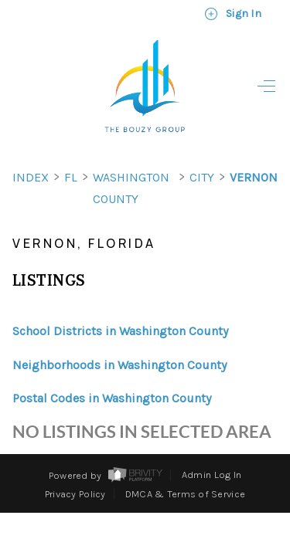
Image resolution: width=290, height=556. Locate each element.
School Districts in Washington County (120, 303)
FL (70, 149)
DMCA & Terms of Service (185, 466)
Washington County (131, 160)
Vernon (254, 149)
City (201, 149)
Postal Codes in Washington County (111, 370)
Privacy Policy (75, 466)
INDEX (30, 149)
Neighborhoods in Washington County (119, 337)
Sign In (232, 14)
